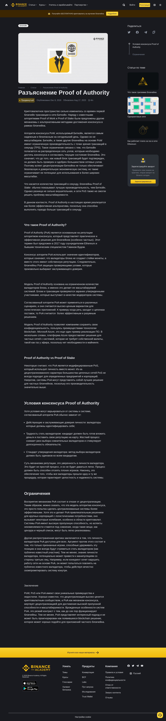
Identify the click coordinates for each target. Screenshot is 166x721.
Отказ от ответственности (113, 686)
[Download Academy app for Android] (30, 689)
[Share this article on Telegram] (145, 32)
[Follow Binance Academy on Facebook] (128, 666)
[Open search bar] (123, 5)
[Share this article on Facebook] (137, 32)
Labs (84, 682)
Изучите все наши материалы (83, 652)
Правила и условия (114, 672)
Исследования (88, 692)
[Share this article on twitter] (129, 32)
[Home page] (19, 5)
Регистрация (145, 5)
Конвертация (88, 672)
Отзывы (109, 698)
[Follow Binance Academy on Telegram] (137, 666)
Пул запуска (87, 687)
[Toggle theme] (160, 4)
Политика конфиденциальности (115, 678)
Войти (132, 5)
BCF (84, 677)
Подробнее (112, 14)
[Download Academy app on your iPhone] (29, 683)
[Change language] (155, 5)
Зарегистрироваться (143, 181)
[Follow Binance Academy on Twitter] (133, 666)
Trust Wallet (87, 697)
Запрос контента (113, 693)
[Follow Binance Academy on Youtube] (142, 666)
